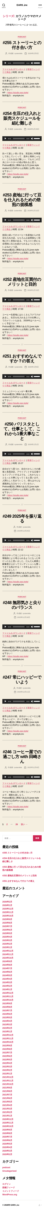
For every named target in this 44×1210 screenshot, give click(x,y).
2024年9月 (7, 961)
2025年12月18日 (23, 617)
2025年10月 (7, 916)
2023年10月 (7, 1000)
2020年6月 (7, 1140)
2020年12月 (7, 1119)
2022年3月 (7, 1066)
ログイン (6, 1184)
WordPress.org (9, 1194)
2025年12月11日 (23, 692)
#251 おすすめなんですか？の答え (22, 358)
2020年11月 (7, 1123)
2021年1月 (7, 1116)
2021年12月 (7, 1077)
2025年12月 (7, 909)
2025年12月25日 (23, 531)
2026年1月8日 (33, 367)
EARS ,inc (22, 5)
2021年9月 (7, 1088)
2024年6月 (7, 972)
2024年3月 (7, 982)
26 (16, 824)
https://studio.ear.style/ (17, 92)
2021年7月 (7, 1095)
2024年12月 (7, 951)
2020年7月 (7, 1137)
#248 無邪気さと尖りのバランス (22, 605)
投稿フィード (8, 1187)
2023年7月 (7, 1010)
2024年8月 (7, 965)
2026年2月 (7, 902)
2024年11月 (7, 954)
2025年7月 (7, 926)
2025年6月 (7, 930)
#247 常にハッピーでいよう (22, 679)
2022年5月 (7, 1059)
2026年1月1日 (33, 444)
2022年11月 (7, 1038)
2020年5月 (7, 1144)
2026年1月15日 (33, 290)
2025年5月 (7, 933)
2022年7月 (7, 1052)
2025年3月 (7, 940)
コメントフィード (10, 1191)
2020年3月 (7, 1151)
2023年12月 (7, 993)
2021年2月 (7, 1112)
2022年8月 (7, 1049)
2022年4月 (7, 1063)
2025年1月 (7, 947)
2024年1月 (7, 989)
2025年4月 (7, 937)
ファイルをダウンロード (14, 69)
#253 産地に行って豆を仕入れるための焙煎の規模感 (22, 200)
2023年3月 (7, 1024)
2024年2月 (7, 986)
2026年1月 (7, 905)
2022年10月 (7, 1042)
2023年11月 (7, 996)
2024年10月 (7, 958)
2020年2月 (7, 1154)
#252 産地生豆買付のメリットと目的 (22, 282)
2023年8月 (7, 1007)
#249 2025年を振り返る (22, 518)
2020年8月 (7, 1133)
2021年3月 (7, 1109)
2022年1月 (7, 1073)
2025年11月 (7, 912)
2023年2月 (7, 1028)
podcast (22, 37)
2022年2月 (7, 1070)
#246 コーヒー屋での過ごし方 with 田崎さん (22, 756)
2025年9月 (7, 919)
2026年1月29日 (33, 129)
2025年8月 (7, 923)
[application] (22, 63)
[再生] (5, 63)
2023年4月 (7, 1021)
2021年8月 (7, 1091)
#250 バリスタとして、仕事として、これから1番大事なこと (22, 431)
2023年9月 (7, 1003)
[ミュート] (32, 63)
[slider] (19, 63)
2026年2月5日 (33, 53)
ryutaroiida (18, 53)
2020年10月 (7, 1126)
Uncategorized (9, 1171)
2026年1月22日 (33, 211)
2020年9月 (7, 1130)
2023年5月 (7, 1017)
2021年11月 (7, 1081)
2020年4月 (7, 1147)
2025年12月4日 (33, 767)
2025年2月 (7, 944)
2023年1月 (7, 1031)
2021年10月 (7, 1084)
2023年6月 (7, 1014)
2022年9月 (7, 1045)
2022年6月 (7, 1056)
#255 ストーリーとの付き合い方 (22, 45)
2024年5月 (7, 975)
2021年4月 (7, 1105)
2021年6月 (7, 1098)
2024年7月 (7, 968)
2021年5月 (7, 1102)
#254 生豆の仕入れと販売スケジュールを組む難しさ (22, 118)
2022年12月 (7, 1035)
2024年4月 (7, 979)
